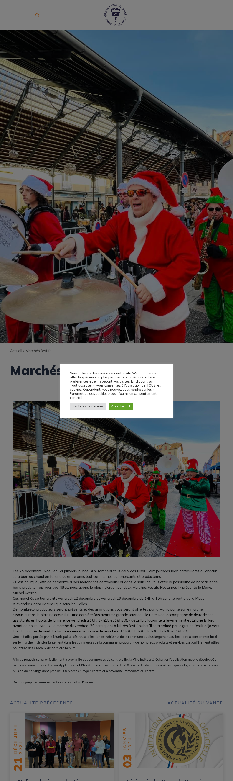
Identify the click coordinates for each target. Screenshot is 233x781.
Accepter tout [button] (120, 406)
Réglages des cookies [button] (88, 406)
